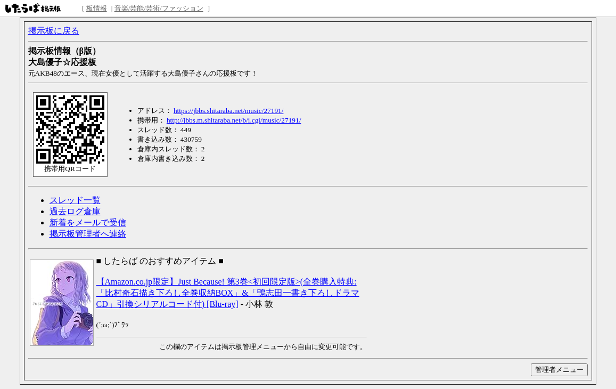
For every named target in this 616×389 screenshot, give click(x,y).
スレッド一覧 (75, 200)
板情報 (96, 8)
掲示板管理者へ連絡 (88, 233)
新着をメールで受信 (88, 222)
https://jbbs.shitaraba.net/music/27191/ (229, 111)
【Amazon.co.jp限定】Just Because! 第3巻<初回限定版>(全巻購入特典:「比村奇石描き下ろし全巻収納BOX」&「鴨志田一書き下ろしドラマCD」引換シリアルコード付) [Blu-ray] (227, 293)
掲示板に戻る (53, 30)
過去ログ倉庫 (75, 211)
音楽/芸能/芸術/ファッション (158, 8)
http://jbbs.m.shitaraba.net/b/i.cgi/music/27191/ (234, 120)
